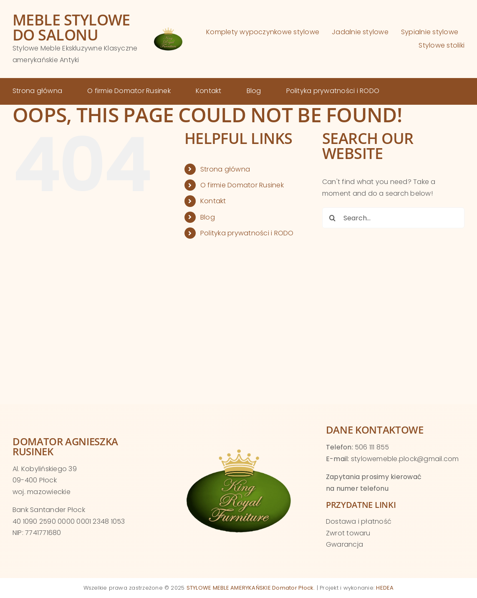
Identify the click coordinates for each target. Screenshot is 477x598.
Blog (207, 217)
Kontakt (213, 201)
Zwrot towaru (348, 533)
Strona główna (225, 169)
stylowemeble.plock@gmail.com (405, 459)
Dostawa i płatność (358, 521)
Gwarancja (344, 544)
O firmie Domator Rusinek (242, 185)
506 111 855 (372, 447)
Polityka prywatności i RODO (246, 233)
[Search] (332, 217)
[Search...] (393, 217)
